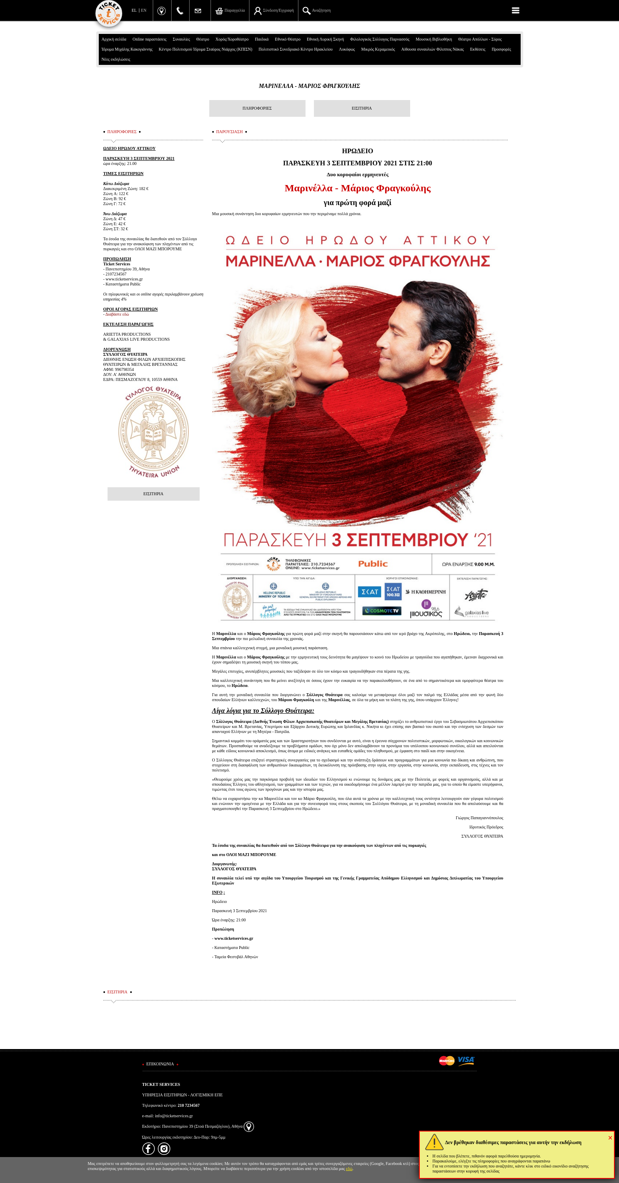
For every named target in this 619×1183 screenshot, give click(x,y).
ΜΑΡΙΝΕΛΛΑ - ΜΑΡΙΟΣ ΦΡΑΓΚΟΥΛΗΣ (309, 86)
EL (134, 10)
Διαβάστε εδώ (117, 314)
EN (143, 10)
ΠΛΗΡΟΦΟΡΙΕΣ (257, 108)
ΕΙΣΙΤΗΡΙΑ (362, 108)
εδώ (349, 1168)
